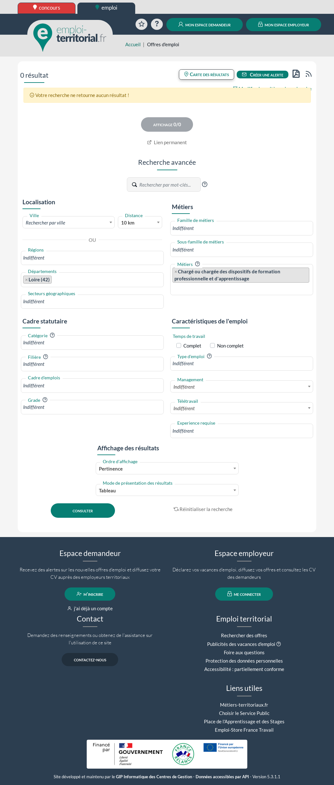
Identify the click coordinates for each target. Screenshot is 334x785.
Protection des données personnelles (244, 661)
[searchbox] (92, 257)
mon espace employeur (283, 24)
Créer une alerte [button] (263, 74)
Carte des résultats (206, 74)
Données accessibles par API (222, 776)
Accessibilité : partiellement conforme (244, 669)
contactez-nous (90, 659)
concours (46, 7)
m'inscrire (90, 594)
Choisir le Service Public (244, 713)
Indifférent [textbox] (184, 387)
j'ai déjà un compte (90, 608)
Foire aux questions (244, 652)
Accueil (133, 44)
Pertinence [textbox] (111, 469)
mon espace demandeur (204, 24)
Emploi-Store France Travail (244, 730)
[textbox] (68, 222)
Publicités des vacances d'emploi (241, 644)
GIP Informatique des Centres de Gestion (154, 776)
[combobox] (68, 222)
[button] (204, 184)
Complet (192, 345)
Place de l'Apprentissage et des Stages (244, 721)
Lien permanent (167, 142)
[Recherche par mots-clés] (169, 184)
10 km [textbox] (128, 222)
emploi (106, 7)
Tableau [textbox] (107, 490)
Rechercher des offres (244, 635)
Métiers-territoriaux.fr (244, 705)
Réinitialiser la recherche (203, 509)
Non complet (230, 345)
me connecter (244, 594)
